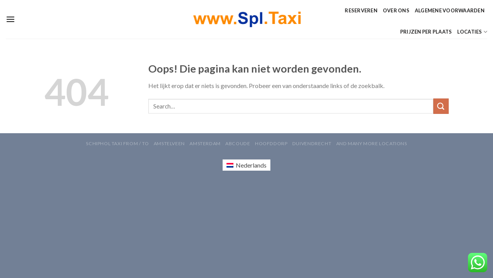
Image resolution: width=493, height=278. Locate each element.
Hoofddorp (271, 143)
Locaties (472, 32)
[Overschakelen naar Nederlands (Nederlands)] (246, 165)
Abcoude (237, 143)
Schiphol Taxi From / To (117, 143)
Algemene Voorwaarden (450, 10)
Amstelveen (169, 143)
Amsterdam (205, 143)
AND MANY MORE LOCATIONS (371, 143)
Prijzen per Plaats (426, 32)
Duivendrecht (311, 143)
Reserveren (361, 10)
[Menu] (10, 19)
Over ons (396, 10)
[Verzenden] (441, 106)
